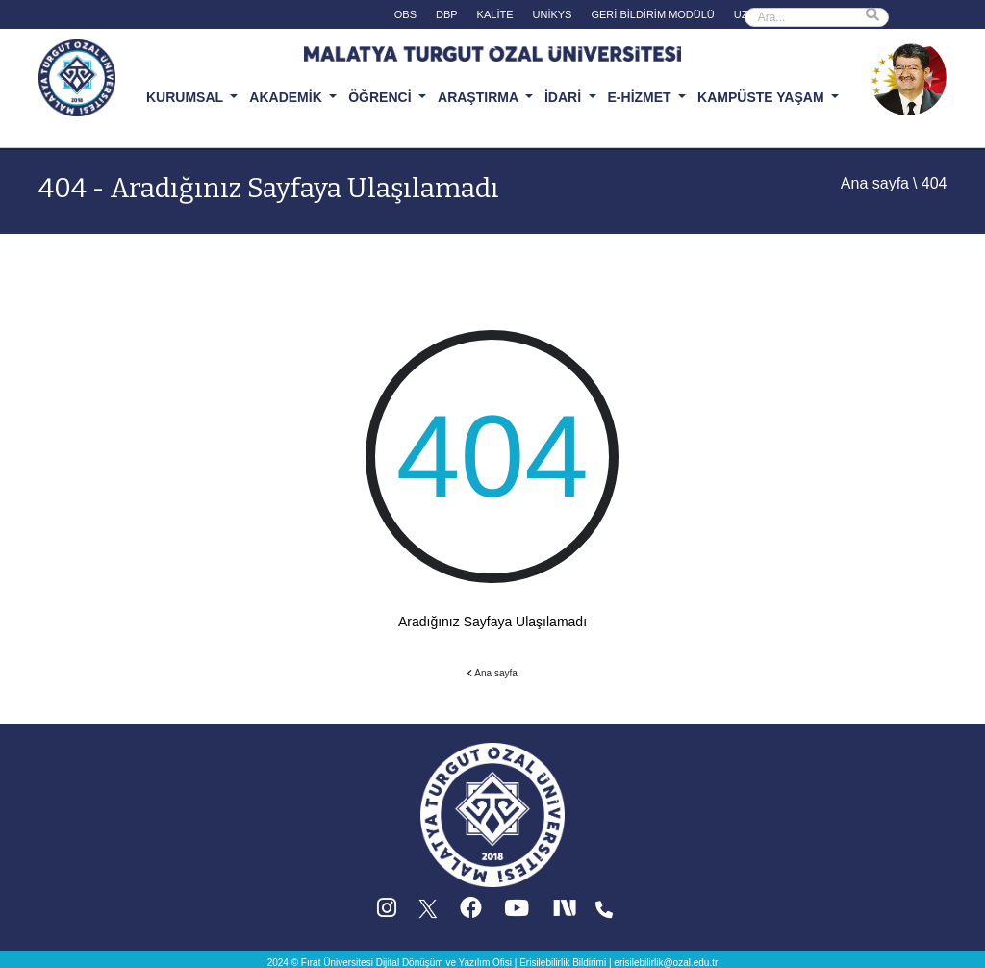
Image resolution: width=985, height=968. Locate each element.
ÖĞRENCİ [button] (381, 97)
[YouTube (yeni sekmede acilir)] (516, 912)
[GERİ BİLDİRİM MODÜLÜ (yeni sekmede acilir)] (652, 17)
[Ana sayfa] (492, 814)
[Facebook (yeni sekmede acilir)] (471, 912)
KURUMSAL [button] (186, 97)
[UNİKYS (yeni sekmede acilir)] (552, 17)
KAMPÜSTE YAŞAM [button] (762, 97)
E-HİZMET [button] (641, 97)
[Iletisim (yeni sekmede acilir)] (604, 912)
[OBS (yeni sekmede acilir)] (405, 17)
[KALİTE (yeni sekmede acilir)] (495, 17)
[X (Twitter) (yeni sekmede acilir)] (429, 912)
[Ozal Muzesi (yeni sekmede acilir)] (908, 76)
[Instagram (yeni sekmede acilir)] (386, 912)
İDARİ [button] (564, 97)
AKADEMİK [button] (287, 97)
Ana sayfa (875, 183)
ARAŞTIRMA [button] (479, 97)
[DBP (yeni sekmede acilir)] (447, 17)
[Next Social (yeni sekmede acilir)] (567, 912)
